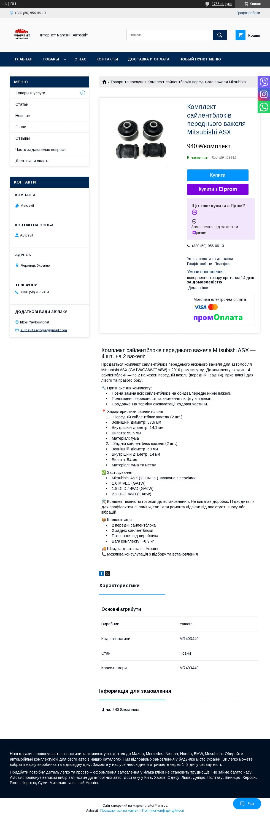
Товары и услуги (30, 93)
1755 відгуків (222, 4)
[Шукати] (220, 35)
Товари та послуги (127, 82)
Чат (247, 803)
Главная (24, 59)
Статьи (21, 104)
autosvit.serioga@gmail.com (43, 330)
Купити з (218, 189)
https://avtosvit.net (34, 322)
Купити (218, 175)
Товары (50, 59)
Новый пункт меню (200, 59)
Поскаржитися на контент (120, 810)
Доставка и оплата (148, 59)
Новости (23, 115)
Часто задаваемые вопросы (40, 149)
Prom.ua (161, 806)
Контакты (107, 59)
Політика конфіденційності (163, 810)
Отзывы (22, 138)
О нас (80, 59)
